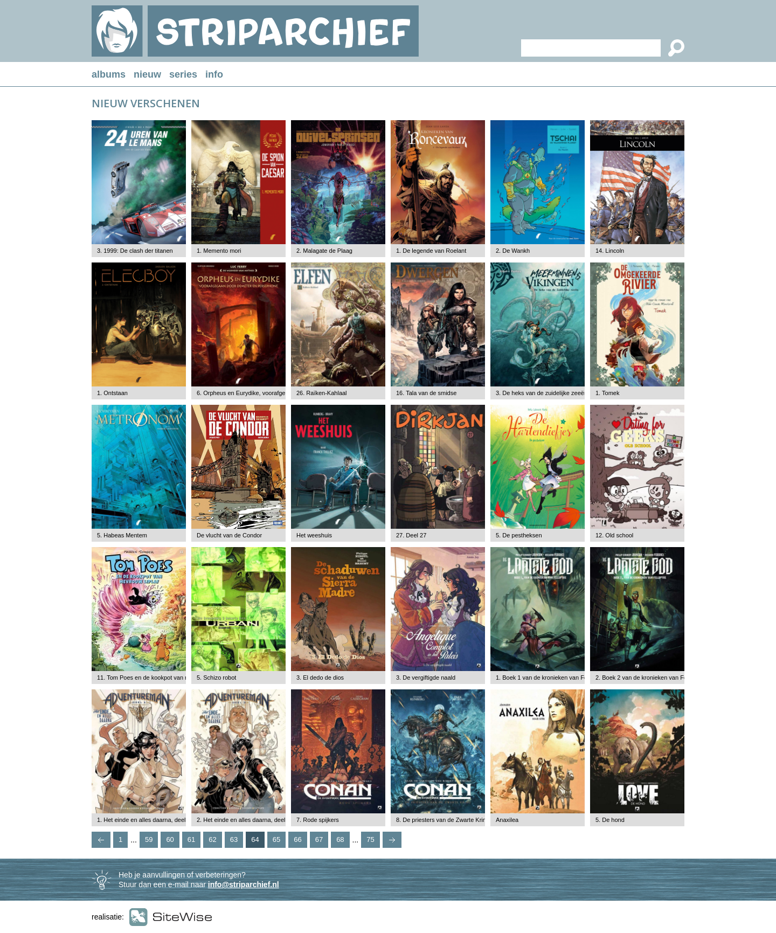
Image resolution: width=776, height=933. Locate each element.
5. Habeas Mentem (122, 535)
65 (276, 839)
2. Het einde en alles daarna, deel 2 (243, 820)
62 (212, 839)
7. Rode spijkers (317, 820)
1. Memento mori (219, 250)
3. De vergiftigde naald (425, 677)
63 (234, 839)
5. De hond (610, 820)
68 (340, 839)
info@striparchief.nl (243, 884)
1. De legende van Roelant (431, 250)
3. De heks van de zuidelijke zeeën (541, 393)
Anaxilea (507, 820)
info (214, 74)
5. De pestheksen (519, 535)
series (183, 74)
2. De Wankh (513, 250)
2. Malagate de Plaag (324, 250)
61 (191, 839)
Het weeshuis (314, 535)
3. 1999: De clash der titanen (135, 250)
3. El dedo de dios (320, 677)
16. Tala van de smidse (426, 393)
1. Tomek (607, 393)
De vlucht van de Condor (229, 535)
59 (149, 839)
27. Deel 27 (411, 535)
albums (109, 74)
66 (297, 839)
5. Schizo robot (216, 677)
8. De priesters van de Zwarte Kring (442, 820)
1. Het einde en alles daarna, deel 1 (144, 820)
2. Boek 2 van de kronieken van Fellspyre (649, 677)
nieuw (147, 74)
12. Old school (614, 535)
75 (370, 839)
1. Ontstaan (112, 393)
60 (170, 839)
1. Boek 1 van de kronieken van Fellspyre (550, 677)
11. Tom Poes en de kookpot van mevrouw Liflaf (160, 677)
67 (319, 839)
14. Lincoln (609, 250)
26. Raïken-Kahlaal (321, 393)
